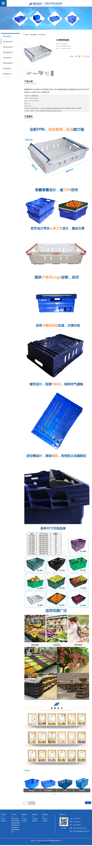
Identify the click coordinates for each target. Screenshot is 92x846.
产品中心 (26, 34)
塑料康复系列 (7, 74)
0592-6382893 (77, 825)
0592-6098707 (77, 818)
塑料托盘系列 (7, 36)
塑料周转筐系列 (8, 42)
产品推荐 (26, 770)
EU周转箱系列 (7, 58)
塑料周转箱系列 (8, 47)
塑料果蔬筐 (33, 34)
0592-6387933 (77, 821)
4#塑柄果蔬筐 (31, 804)
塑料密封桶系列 (8, 63)
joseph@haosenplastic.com (80, 828)
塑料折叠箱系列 (8, 52)
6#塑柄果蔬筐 (31, 802)
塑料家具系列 (7, 68)
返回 (88, 802)
